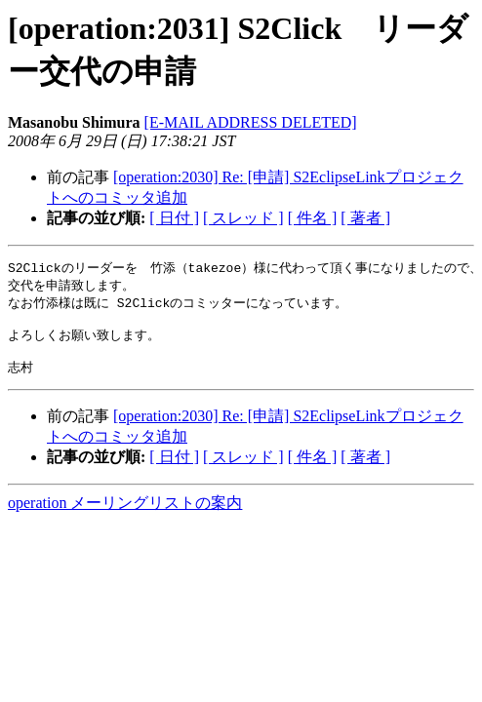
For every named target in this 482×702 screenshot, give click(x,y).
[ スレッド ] (243, 218)
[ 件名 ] (313, 218)
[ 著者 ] (365, 218)
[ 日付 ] (174, 218)
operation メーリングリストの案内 (125, 513)
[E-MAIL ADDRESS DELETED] (250, 122)
